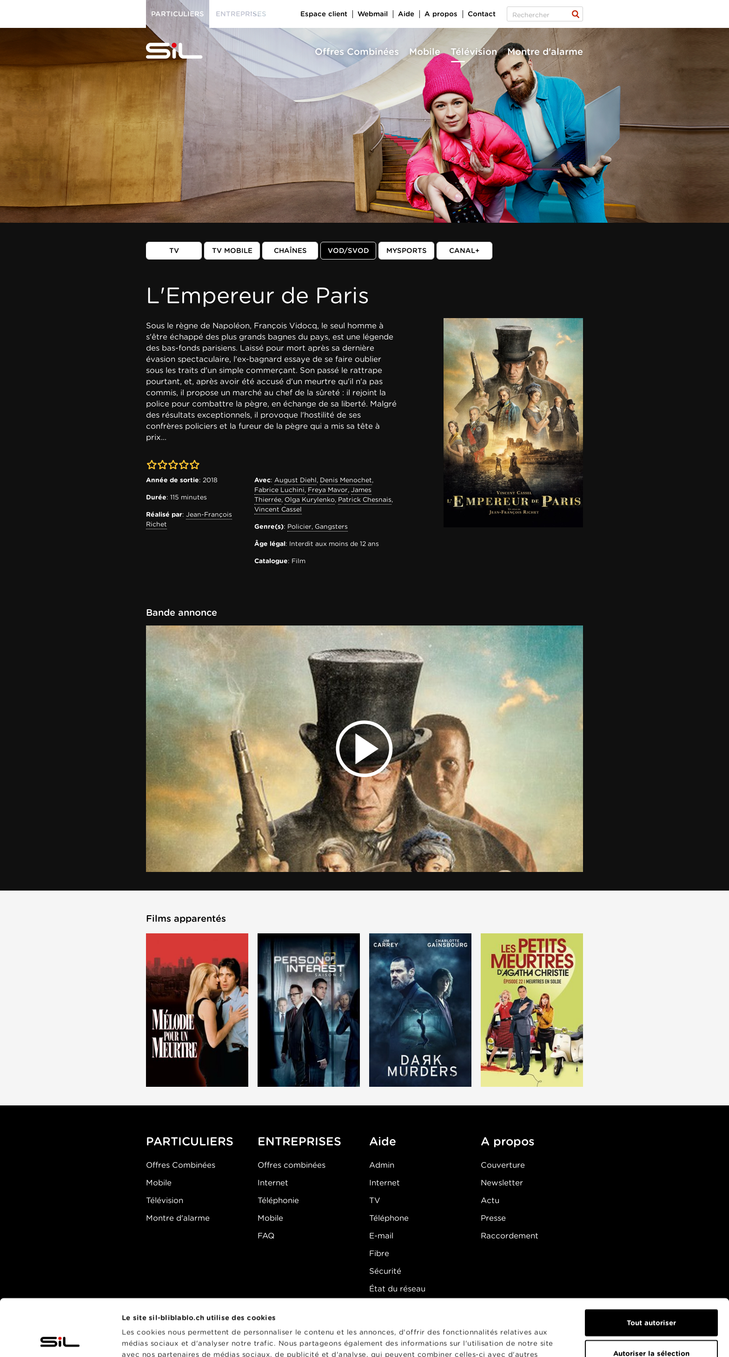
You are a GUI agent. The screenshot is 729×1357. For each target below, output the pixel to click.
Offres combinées (291, 1165)
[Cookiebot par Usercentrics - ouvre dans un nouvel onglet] (60, 1339)
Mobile (424, 51)
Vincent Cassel (278, 509)
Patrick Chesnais (364, 499)
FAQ (266, 1235)
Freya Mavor (328, 489)
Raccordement (509, 1235)
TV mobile (232, 250)
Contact (482, 14)
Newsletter (502, 1182)
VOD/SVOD (348, 250)
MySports (406, 250)
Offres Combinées (357, 51)
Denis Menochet (346, 480)
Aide (406, 14)
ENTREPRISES (299, 1141)
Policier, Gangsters (317, 526)
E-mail (381, 1235)
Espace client (323, 14)
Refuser (651, 1327)
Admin (381, 1165)
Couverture (503, 1165)
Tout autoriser (651, 1266)
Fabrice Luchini (279, 489)
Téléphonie (278, 1200)
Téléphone (389, 1218)
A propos (440, 14)
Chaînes (290, 250)
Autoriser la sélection (651, 1296)
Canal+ (464, 250)
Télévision (474, 51)
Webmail (373, 14)
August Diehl (295, 480)
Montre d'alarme (545, 51)
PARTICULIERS (189, 1141)
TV (174, 250)
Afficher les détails (524, 1339)
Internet (273, 1182)
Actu (490, 1200)
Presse (493, 1218)
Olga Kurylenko (310, 499)
